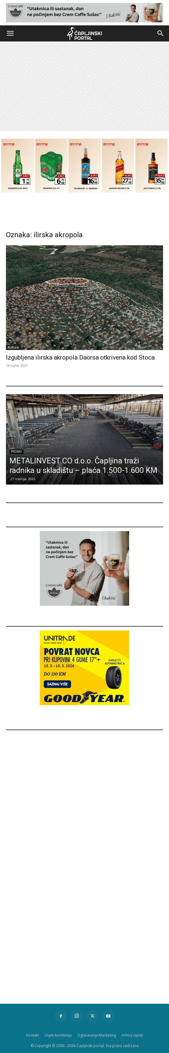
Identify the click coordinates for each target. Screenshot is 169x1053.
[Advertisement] (84, 86)
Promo (16, 451)
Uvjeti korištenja (58, 1035)
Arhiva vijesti (132, 1035)
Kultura (13, 347)
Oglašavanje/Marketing (96, 1035)
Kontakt (32, 1035)
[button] (10, 33)
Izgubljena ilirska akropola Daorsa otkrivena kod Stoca (80, 357)
